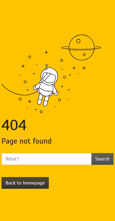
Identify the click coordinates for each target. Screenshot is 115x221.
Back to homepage (25, 183)
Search (102, 159)
